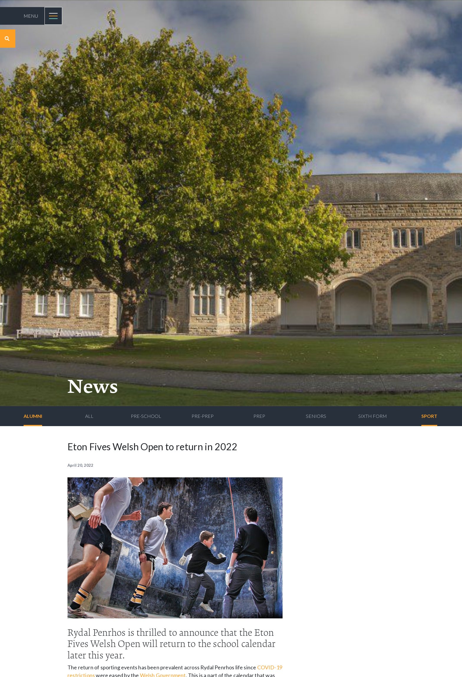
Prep (259, 416)
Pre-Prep (203, 416)
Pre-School (146, 416)
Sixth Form (372, 416)
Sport (429, 416)
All (89, 416)
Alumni (33, 416)
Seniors (316, 416)
